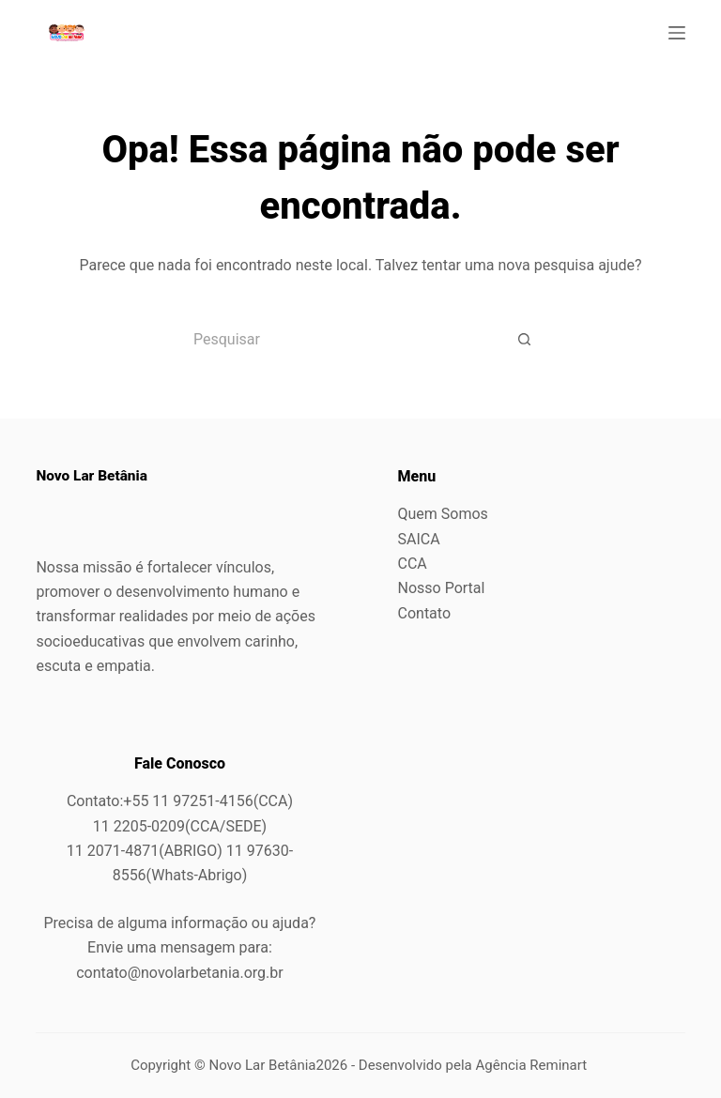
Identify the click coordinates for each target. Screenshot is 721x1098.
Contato (425, 613)
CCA (412, 563)
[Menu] (676, 32)
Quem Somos (443, 514)
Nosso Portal (441, 588)
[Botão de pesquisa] (524, 338)
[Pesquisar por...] (337, 338)
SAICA (419, 539)
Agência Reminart (533, 1065)
